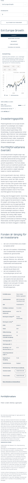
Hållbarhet (14, 41)
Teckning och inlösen (14, 47)
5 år (9, 69)
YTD (13, 66)
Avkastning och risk (14, 38)
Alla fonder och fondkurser (14, 22)
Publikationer (14, 44)
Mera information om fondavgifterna (11, 381)
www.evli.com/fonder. (6, 442)
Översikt (14, 35)
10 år (14, 69)
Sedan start (6, 66)
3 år (5, 69)
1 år (18, 66)
